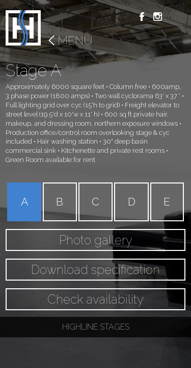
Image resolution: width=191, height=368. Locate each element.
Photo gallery (95, 240)
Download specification (95, 269)
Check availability (95, 299)
